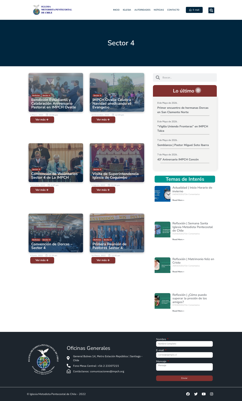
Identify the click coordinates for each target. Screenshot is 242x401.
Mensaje (161, 361)
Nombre (161, 339)
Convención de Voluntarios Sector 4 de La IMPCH (54, 175)
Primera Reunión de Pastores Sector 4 (109, 246)
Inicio (116, 9)
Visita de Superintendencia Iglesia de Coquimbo (115, 175)
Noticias (159, 9)
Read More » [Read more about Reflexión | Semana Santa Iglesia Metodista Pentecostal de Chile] (178, 239)
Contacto (173, 9)
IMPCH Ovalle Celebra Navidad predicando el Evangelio (111, 103)
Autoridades (142, 9)
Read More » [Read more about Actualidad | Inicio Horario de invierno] (178, 200)
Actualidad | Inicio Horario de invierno (192, 189)
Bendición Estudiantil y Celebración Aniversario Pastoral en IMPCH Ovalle (53, 103)
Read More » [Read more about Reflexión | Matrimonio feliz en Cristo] (178, 271)
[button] (211, 10)
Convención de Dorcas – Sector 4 (51, 246)
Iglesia (127, 9)
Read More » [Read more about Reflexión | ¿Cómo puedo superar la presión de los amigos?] (178, 311)
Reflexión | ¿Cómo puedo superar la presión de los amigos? (189, 298)
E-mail (160, 350)
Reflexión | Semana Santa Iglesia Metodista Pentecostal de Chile (192, 227)
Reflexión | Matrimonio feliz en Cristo (193, 261)
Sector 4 (46, 95)
